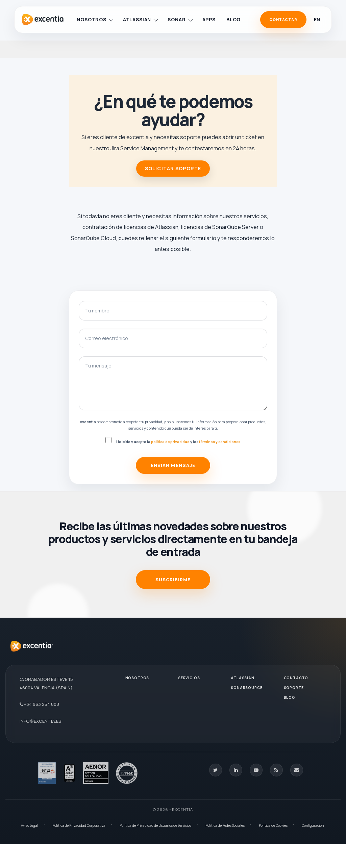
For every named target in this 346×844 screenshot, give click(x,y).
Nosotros (95, 19)
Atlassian (140, 19)
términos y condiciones (219, 441)
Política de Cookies (273, 825)
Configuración (313, 825)
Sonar (180, 19)
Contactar (283, 19)
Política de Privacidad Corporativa (78, 825)
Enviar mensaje (173, 465)
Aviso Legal (29, 825)
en (317, 19)
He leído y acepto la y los (178, 441)
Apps (209, 19)
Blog (233, 19)
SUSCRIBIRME (173, 580)
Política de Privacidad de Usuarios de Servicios (155, 825)
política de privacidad (170, 441)
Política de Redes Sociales (225, 825)
